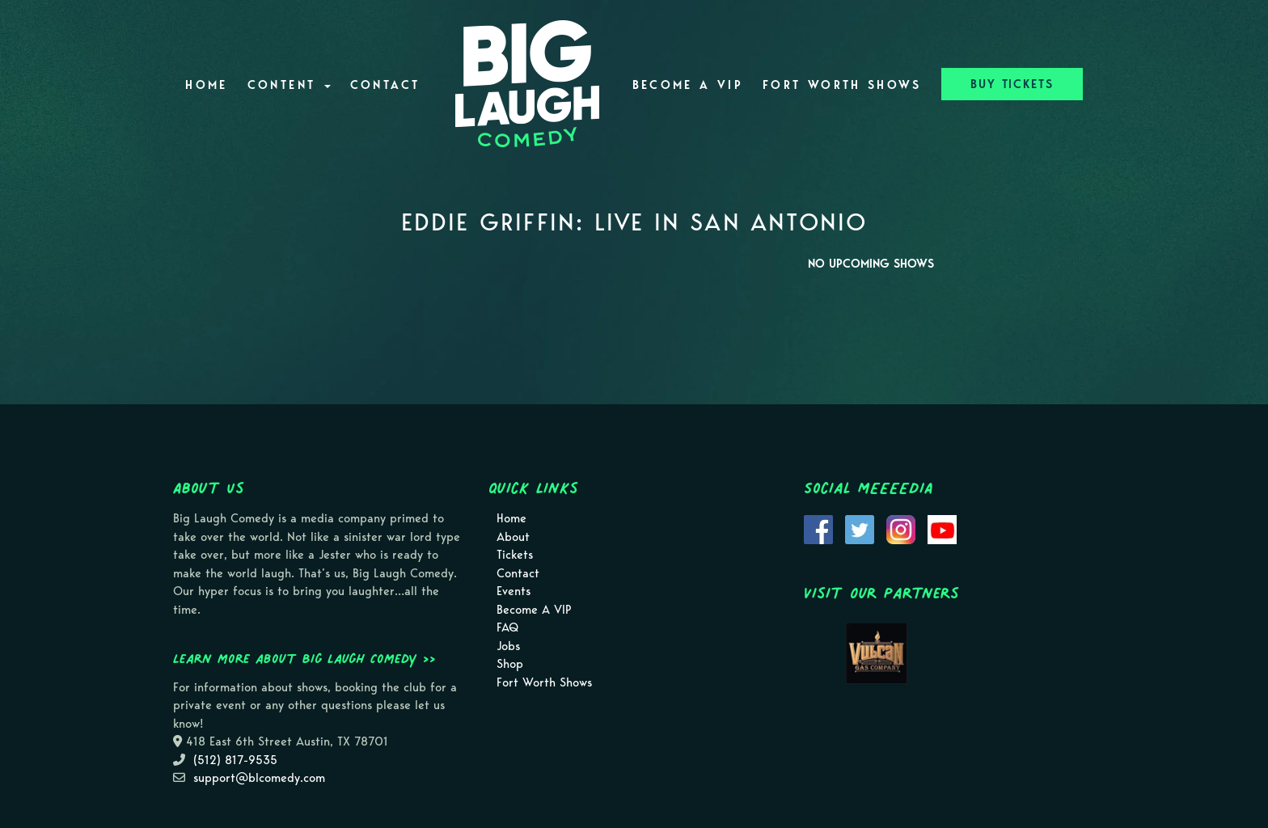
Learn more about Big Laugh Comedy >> (304, 658)
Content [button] (289, 85)
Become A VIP (687, 85)
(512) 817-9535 (235, 760)
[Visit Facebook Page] (818, 529)
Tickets (515, 554)
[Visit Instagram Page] (900, 529)
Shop (510, 664)
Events (513, 591)
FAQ (507, 627)
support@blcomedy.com (259, 778)
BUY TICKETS (1012, 84)
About (513, 537)
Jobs (508, 646)
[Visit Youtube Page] (942, 529)
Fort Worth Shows (842, 85)
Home (206, 85)
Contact (385, 85)
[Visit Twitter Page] (859, 529)
